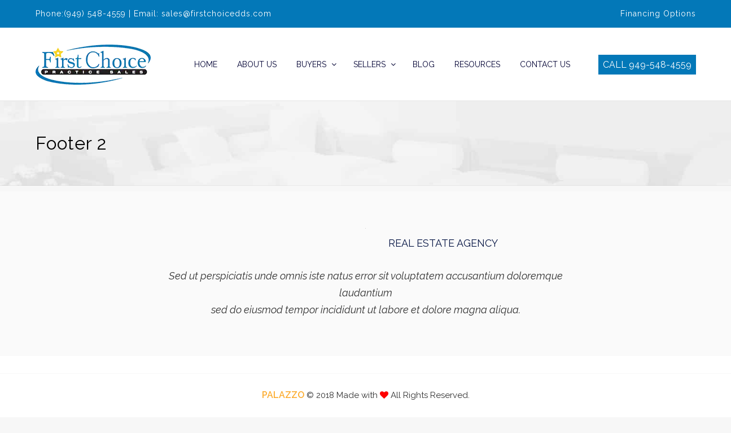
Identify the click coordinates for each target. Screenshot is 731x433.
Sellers (369, 64)
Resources (477, 64)
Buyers (311, 64)
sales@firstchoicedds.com (216, 13)
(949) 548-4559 (95, 13)
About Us (257, 64)
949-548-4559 (660, 64)
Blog (424, 64)
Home (205, 64)
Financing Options (658, 13)
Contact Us (545, 64)
